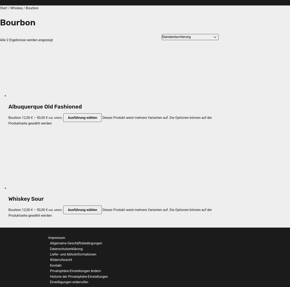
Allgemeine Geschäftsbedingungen (76, 243)
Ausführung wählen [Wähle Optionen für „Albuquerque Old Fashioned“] (82, 118)
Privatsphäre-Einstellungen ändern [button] (75, 271)
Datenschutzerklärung (66, 249)
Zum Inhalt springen (15, 3)
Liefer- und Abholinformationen (73, 254)
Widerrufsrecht (61, 260)
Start (3, 8)
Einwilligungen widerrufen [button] (69, 282)
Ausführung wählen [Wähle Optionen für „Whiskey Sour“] (82, 210)
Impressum (56, 238)
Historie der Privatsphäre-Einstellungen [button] (79, 277)
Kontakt (56, 265)
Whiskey (16, 8)
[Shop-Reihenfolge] (190, 37)
